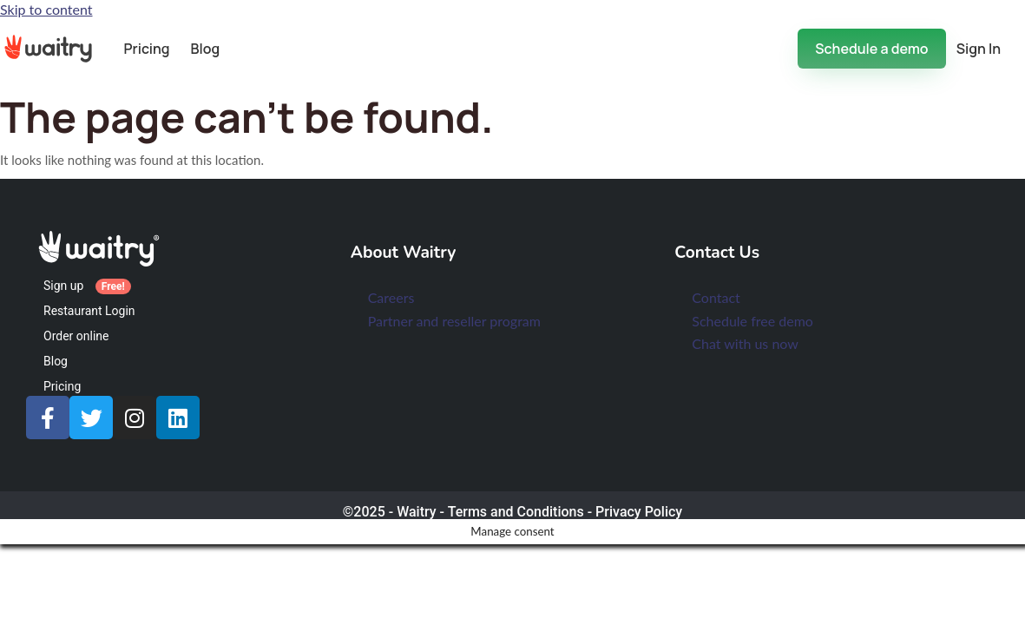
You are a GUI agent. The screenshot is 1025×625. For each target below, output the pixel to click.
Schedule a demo (871, 48)
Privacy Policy (638, 511)
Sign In (978, 48)
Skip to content (46, 9)
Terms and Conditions (516, 511)
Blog (205, 48)
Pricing (146, 48)
